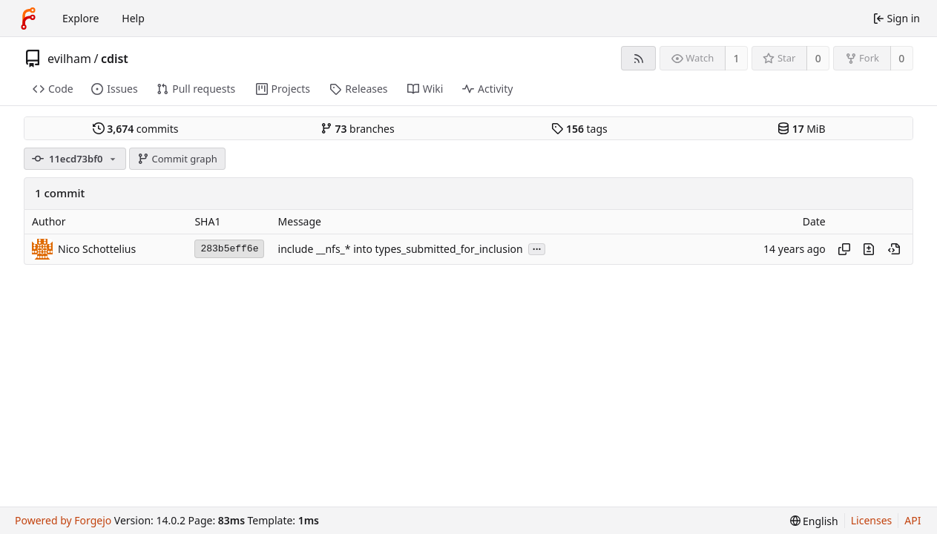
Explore (80, 18)
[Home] (28, 18)
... (537, 248)
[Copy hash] (844, 249)
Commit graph (177, 158)
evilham (69, 58)
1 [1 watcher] (737, 58)
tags (579, 129)
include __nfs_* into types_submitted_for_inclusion (400, 249)
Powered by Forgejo (63, 520)
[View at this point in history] (894, 249)
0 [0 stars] (818, 58)
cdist (114, 58)
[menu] (814, 521)
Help (133, 18)
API (912, 520)
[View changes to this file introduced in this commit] (869, 249)
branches (357, 129)
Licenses (871, 520)
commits (136, 129)
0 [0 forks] (901, 58)
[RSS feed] (638, 58)
